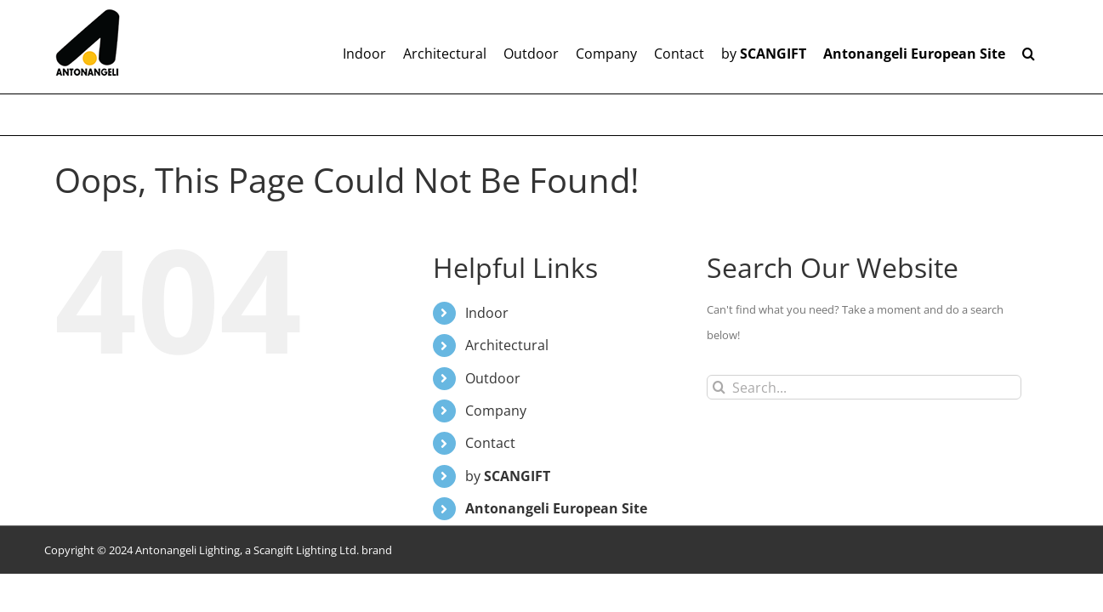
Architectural (507, 345)
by (507, 476)
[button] (1045, 47)
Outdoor (492, 378)
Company (495, 410)
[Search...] (864, 387)
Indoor (487, 312)
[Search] (719, 387)
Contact (490, 443)
